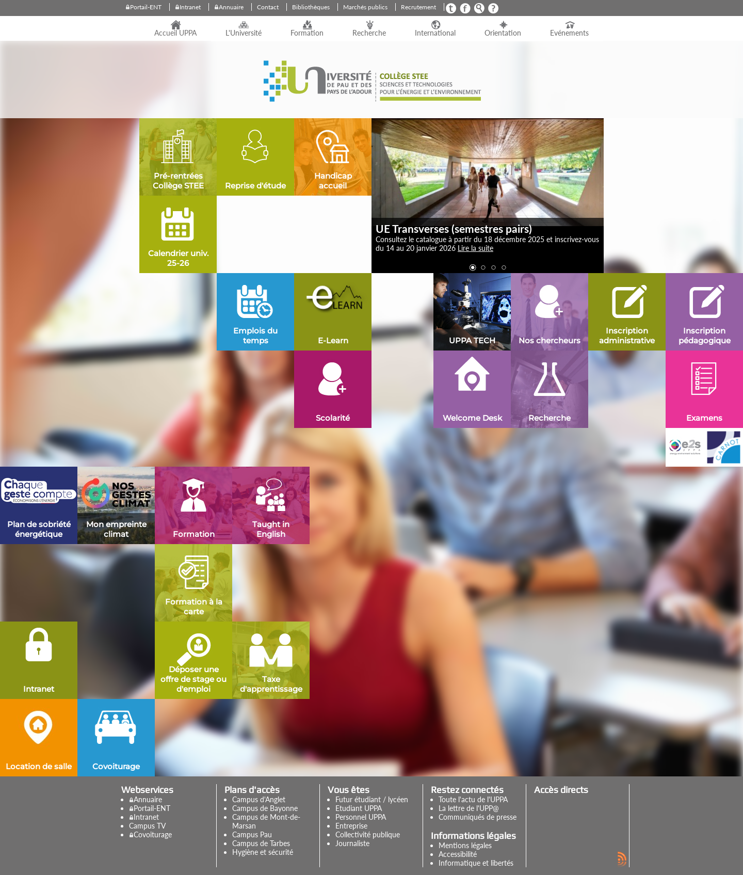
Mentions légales (465, 845)
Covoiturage (153, 834)
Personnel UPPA (360, 817)
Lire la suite (475, 248)
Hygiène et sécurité (262, 852)
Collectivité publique (367, 834)
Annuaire (231, 7)
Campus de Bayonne (265, 808)
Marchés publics (365, 7)
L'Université (243, 33)
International (435, 33)
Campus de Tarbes (261, 843)
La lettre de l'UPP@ (469, 808)
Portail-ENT (145, 7)
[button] (472, 267)
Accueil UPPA (175, 33)
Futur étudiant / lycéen (371, 799)
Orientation (502, 33)
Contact (268, 7)
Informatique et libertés (476, 862)
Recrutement (418, 7)
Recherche (369, 33)
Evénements (569, 33)
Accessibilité (458, 854)
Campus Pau (252, 834)
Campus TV (147, 825)
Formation (307, 33)
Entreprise (351, 825)
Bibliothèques (311, 7)
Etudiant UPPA (358, 808)
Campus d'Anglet (258, 799)
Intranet (190, 7)
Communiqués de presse (477, 817)
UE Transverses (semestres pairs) (454, 228)
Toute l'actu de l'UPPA (473, 799)
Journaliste (352, 843)
